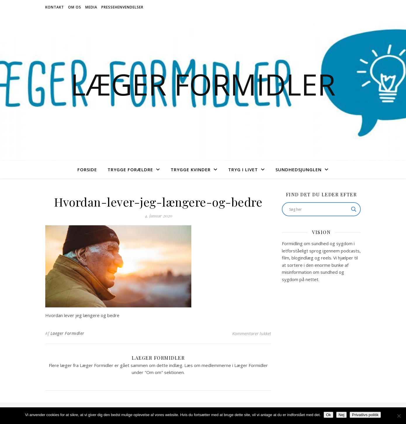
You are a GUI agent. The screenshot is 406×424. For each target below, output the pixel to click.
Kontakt (54, 7)
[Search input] (318, 209)
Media (91, 7)
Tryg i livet (243, 169)
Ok (328, 415)
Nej (341, 415)
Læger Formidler (203, 84)
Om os (74, 7)
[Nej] (399, 416)
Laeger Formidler (67, 333)
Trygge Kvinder (191, 169)
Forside (87, 169)
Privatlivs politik (365, 415)
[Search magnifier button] (354, 209)
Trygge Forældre (130, 169)
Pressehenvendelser (122, 7)
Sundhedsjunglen (298, 169)
